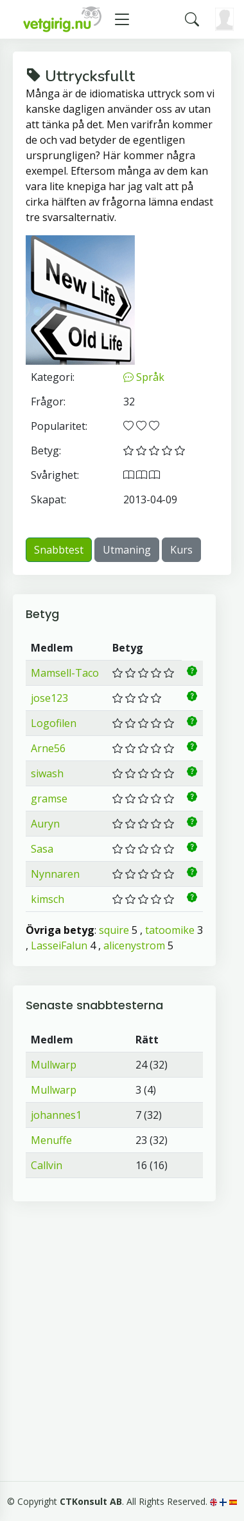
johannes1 (56, 1115)
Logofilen (53, 723)
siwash (47, 773)
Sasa (42, 849)
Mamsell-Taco (65, 673)
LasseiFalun (59, 945)
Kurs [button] (181, 550)
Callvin (46, 1165)
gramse (49, 798)
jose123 (49, 698)
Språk (143, 377)
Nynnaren (55, 874)
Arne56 (48, 748)
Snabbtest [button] (58, 550)
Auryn (45, 824)
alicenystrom (134, 945)
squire (114, 930)
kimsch (47, 899)
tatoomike (170, 930)
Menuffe (51, 1140)
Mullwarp (53, 1065)
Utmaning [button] (127, 550)
